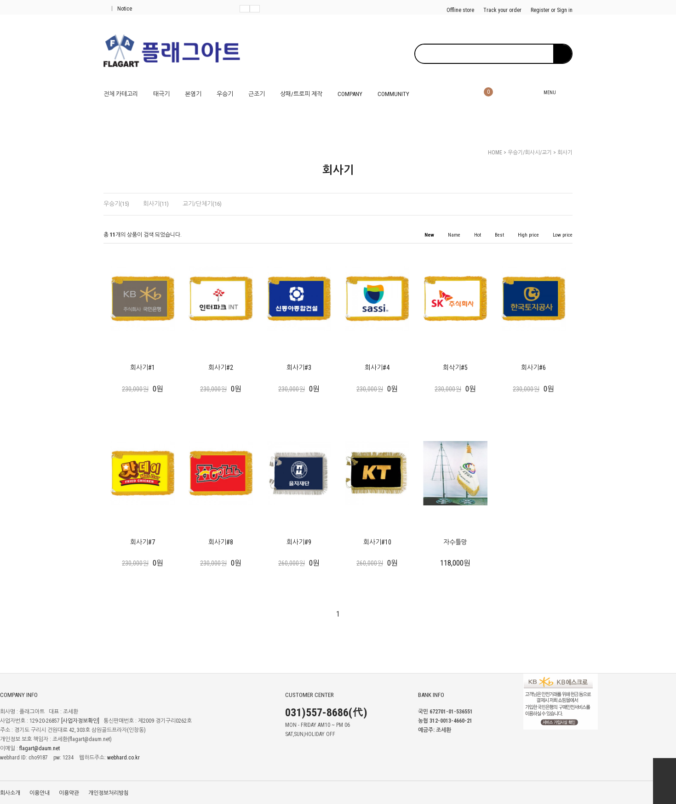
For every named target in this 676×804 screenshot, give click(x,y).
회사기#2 (220, 367)
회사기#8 (220, 542)
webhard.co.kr (123, 758)
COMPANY (350, 94)
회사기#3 (298, 367)
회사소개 (10, 793)
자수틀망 (455, 542)
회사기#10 (377, 542)
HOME (495, 152)
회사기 (565, 152)
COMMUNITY (393, 94)
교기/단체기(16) (202, 203)
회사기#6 (533, 367)
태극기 (161, 94)
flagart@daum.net (39, 749)
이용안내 (39, 793)
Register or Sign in (552, 10)
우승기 (225, 94)
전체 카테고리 (120, 94)
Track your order (502, 10)
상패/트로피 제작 (301, 94)
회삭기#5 (455, 367)
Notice (122, 9)
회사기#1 (142, 367)
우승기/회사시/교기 (530, 152)
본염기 (193, 94)
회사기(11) (156, 203)
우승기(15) (116, 203)
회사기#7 (142, 542)
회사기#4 (377, 367)
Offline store (460, 10)
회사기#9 (298, 542)
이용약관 (69, 793)
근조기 (256, 94)
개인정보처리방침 (108, 793)
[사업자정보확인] (80, 721)
